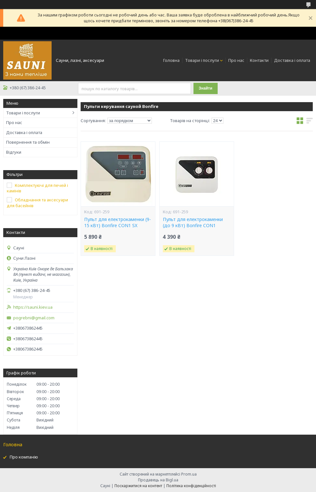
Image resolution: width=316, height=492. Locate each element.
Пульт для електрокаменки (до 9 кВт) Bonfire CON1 (193, 222)
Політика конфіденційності (191, 485)
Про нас (236, 60)
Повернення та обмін (28, 142)
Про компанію (24, 457)
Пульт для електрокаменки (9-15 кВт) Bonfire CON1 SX (117, 222)
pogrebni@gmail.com (33, 318)
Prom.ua (189, 474)
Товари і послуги (202, 60)
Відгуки (13, 152)
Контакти (259, 60)
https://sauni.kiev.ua (33, 307)
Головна (171, 60)
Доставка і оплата (292, 60)
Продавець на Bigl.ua (158, 480)
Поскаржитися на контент (138, 485)
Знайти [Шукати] (205, 88)
